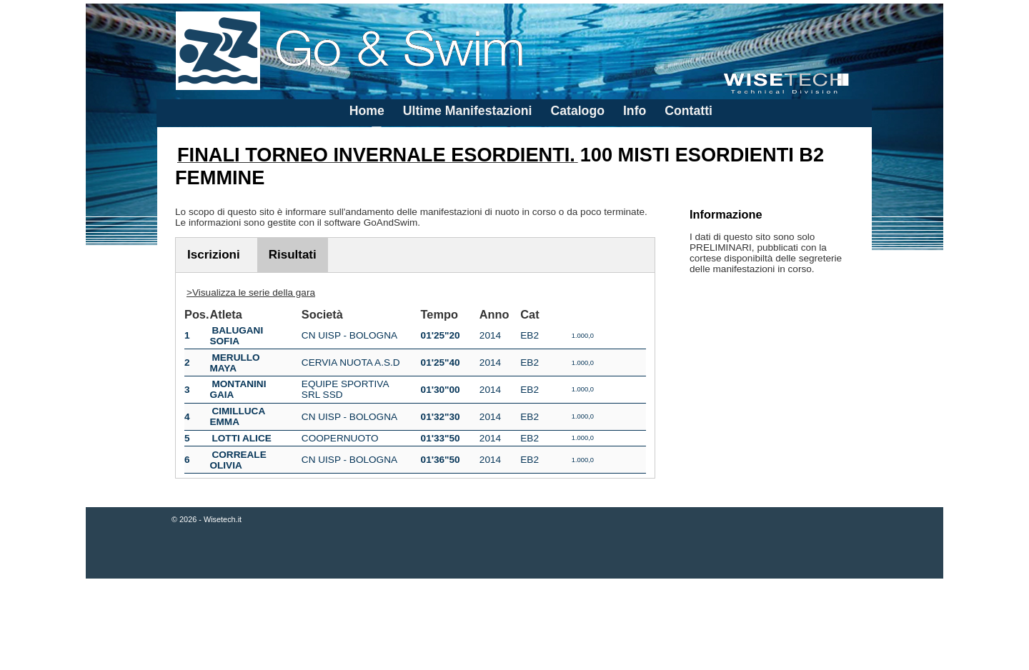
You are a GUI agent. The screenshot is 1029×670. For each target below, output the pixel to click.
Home (366, 111)
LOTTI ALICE (241, 438)
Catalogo (577, 111)
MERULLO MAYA (234, 363)
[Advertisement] (514, 626)
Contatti (688, 111)
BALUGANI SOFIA (236, 335)
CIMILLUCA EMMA (236, 416)
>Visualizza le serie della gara (251, 292)
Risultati (293, 254)
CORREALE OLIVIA (237, 460)
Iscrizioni (213, 254)
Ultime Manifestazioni (467, 111)
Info (634, 111)
